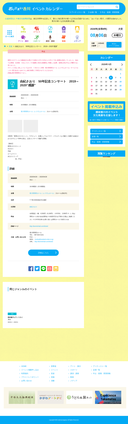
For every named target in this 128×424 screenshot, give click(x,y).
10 (97, 82)
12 (106, 82)
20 (111, 86)
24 (97, 90)
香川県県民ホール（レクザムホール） (33, 111)
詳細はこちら (43, 253)
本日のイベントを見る (114, 44)
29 (121, 90)
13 (111, 82)
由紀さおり (33, 207)
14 (116, 82)
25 (101, 90)
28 (116, 90)
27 (111, 90)
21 (116, 86)
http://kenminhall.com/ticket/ (39, 226)
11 (101, 82)
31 (97, 94)
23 (92, 90)
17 (97, 86)
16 (92, 86)
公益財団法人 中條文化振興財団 (17, 19)
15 (121, 82)
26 (106, 90)
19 (106, 86)
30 (92, 94)
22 (121, 86)
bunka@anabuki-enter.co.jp (44, 239)
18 (101, 86)
